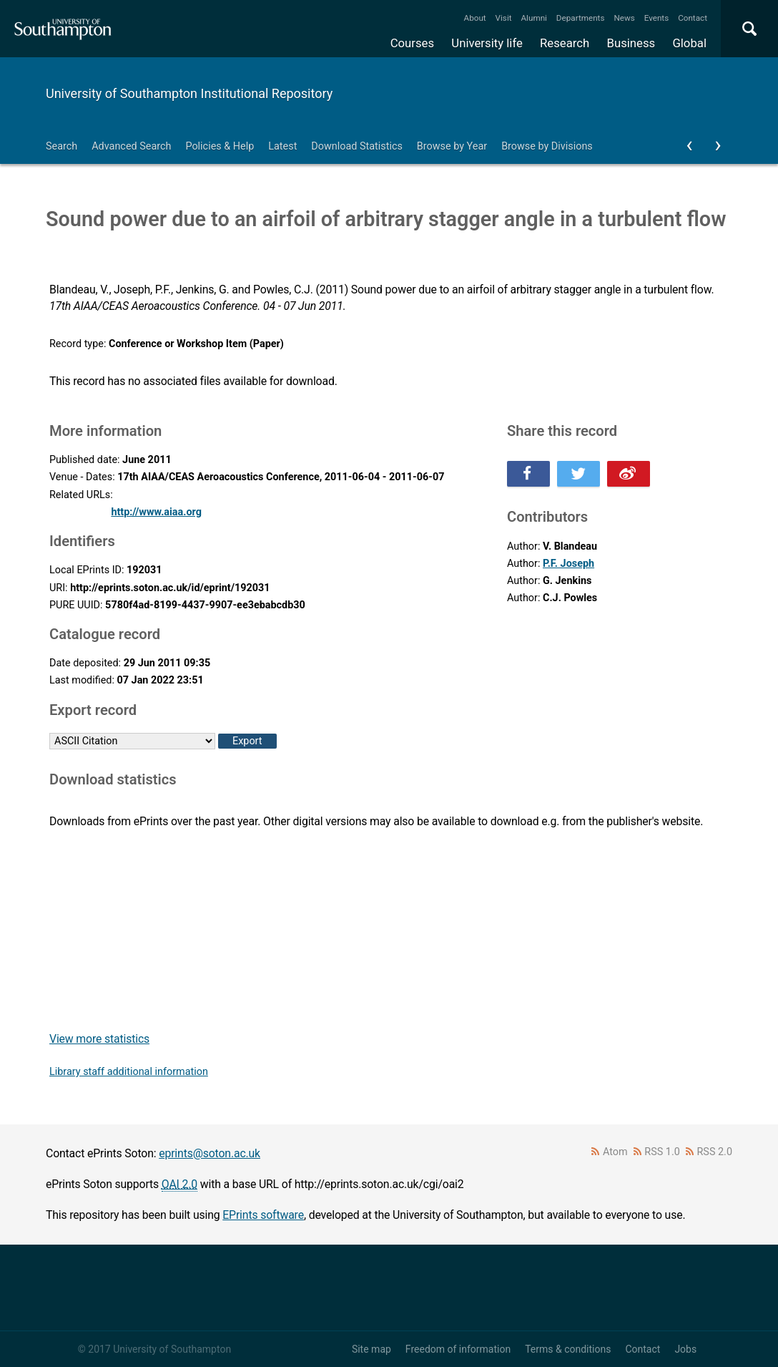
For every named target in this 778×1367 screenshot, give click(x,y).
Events (656, 18)
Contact (692, 18)
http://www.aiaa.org (156, 512)
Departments (580, 18)
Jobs (685, 1349)
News (624, 18)
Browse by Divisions (547, 146)
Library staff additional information (128, 1072)
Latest (282, 146)
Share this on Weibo (628, 474)
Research (564, 43)
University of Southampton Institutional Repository (189, 93)
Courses (412, 43)
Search (61, 146)
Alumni (533, 18)
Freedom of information (458, 1349)
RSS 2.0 (715, 1152)
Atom (615, 1152)
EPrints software (263, 1215)
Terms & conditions (568, 1349)
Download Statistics (357, 146)
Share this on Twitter (578, 474)
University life (487, 43)
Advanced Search (131, 146)
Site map (371, 1349)
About (475, 18)
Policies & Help (219, 146)
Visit (504, 18)
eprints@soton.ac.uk (209, 1153)
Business (631, 43)
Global (689, 43)
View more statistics (99, 1039)
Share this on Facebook (528, 474)
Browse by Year (452, 146)
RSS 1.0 (662, 1152)
